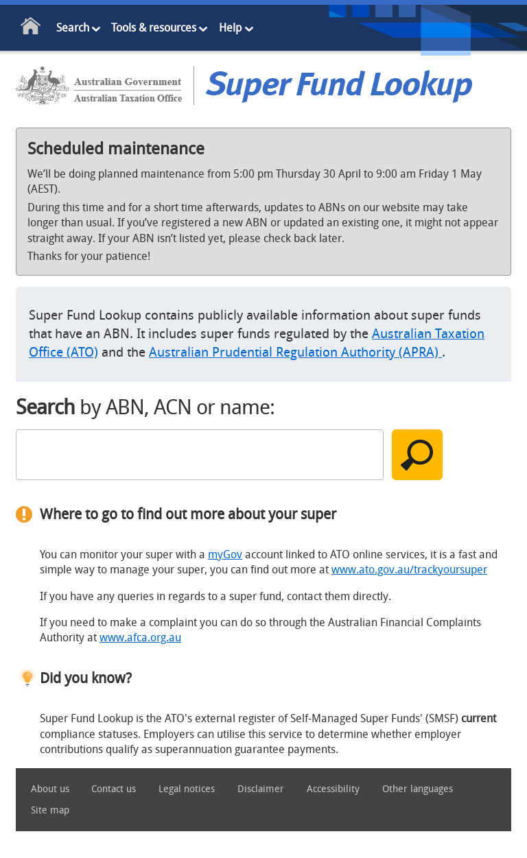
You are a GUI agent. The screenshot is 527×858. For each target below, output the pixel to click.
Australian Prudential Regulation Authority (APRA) (295, 352)
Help (230, 27)
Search (72, 27)
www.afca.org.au (140, 637)
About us (50, 789)
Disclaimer (260, 789)
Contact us (113, 789)
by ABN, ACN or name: (145, 407)
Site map (50, 810)
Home (31, 28)
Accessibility (333, 789)
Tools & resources (153, 27)
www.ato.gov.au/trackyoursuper (409, 569)
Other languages (417, 789)
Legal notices (187, 789)
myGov (225, 554)
